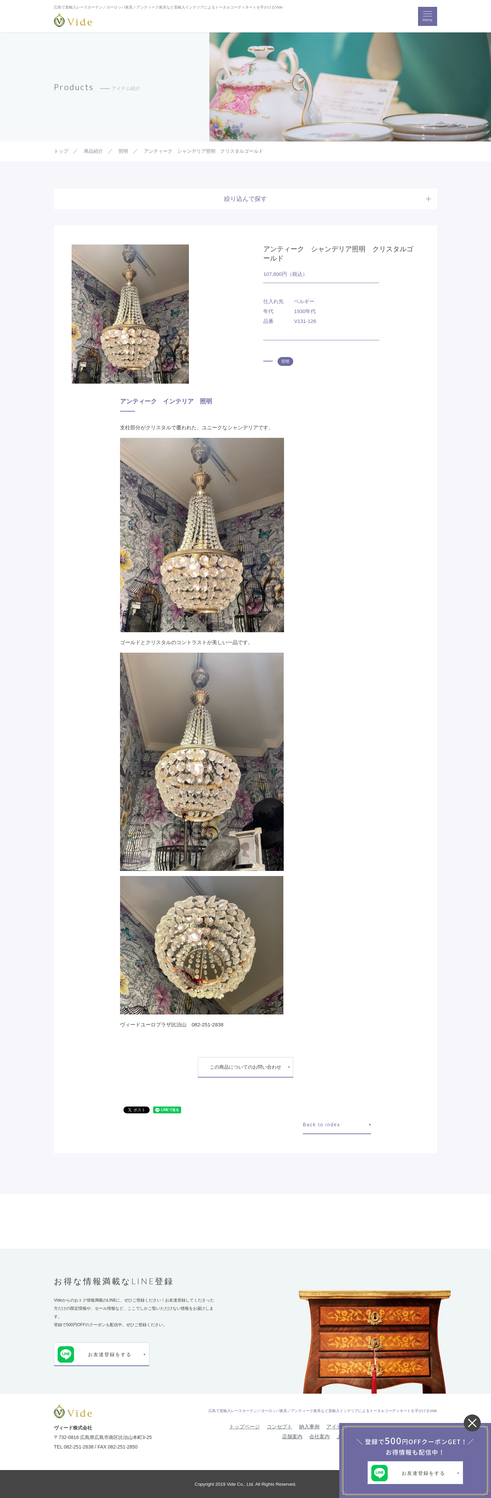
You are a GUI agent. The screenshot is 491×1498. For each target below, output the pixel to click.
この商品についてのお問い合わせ (245, 1067)
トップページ (244, 1426)
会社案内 (319, 1436)
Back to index (321, 1124)
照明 (285, 361)
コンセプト (279, 1426)
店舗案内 (292, 1436)
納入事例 (309, 1426)
